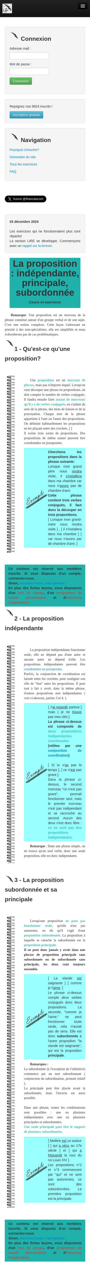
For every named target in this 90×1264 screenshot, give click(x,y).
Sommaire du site (23, 157)
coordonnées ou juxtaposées (43, 669)
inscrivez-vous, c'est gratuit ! (43, 583)
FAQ (13, 171)
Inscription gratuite (26, 115)
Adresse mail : (20, 48)
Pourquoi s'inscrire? (24, 150)
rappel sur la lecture (37, 246)
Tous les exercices (23, 164)
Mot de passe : (21, 64)
